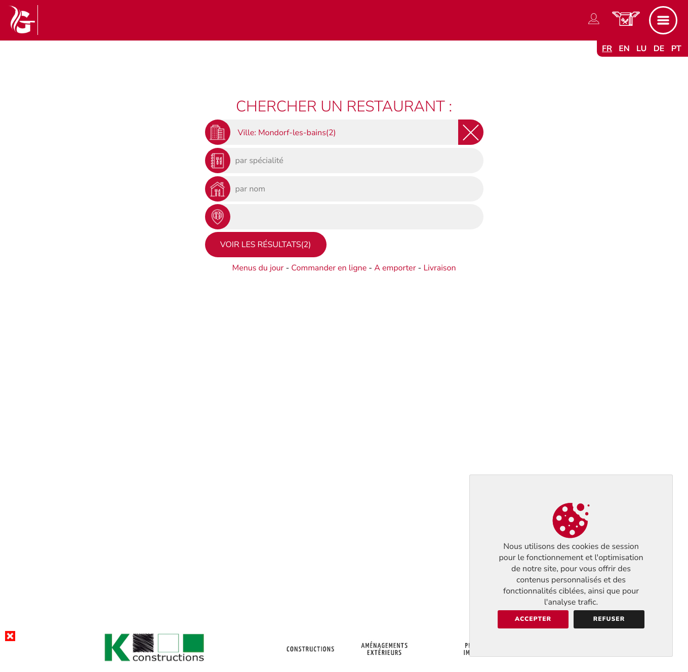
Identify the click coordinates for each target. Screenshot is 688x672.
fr (607, 48)
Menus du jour (258, 267)
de (659, 48)
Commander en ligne (329, 267)
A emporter (395, 267)
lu (641, 48)
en (624, 48)
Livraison (439, 267)
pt (676, 48)
